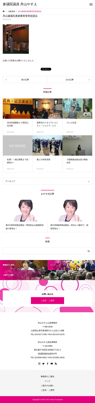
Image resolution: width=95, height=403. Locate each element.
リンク (47, 381)
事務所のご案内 (47, 376)
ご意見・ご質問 (47, 300)
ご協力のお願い (47, 385)
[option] (25, 216)
